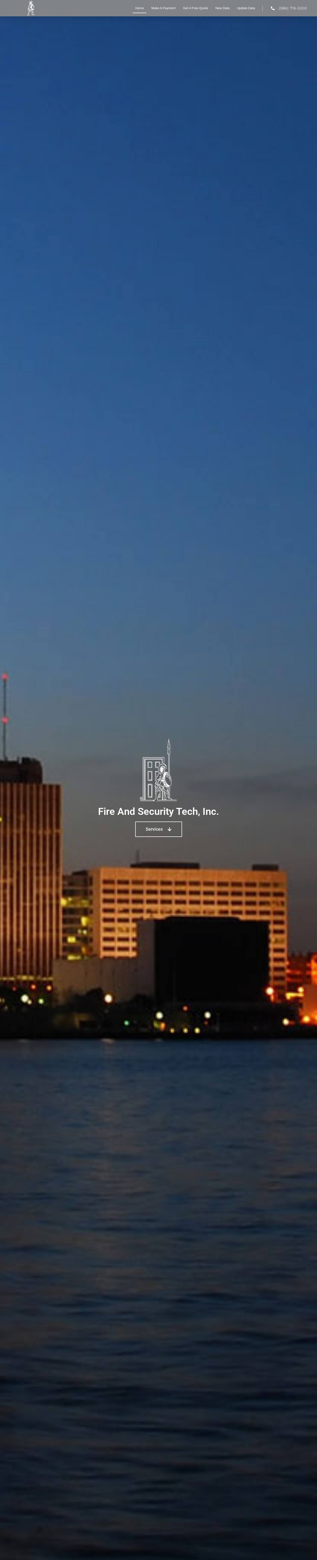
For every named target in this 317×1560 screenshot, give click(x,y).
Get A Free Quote (195, 8)
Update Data (246, 8)
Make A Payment (163, 8)
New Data (222, 8)
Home (139, 8)
